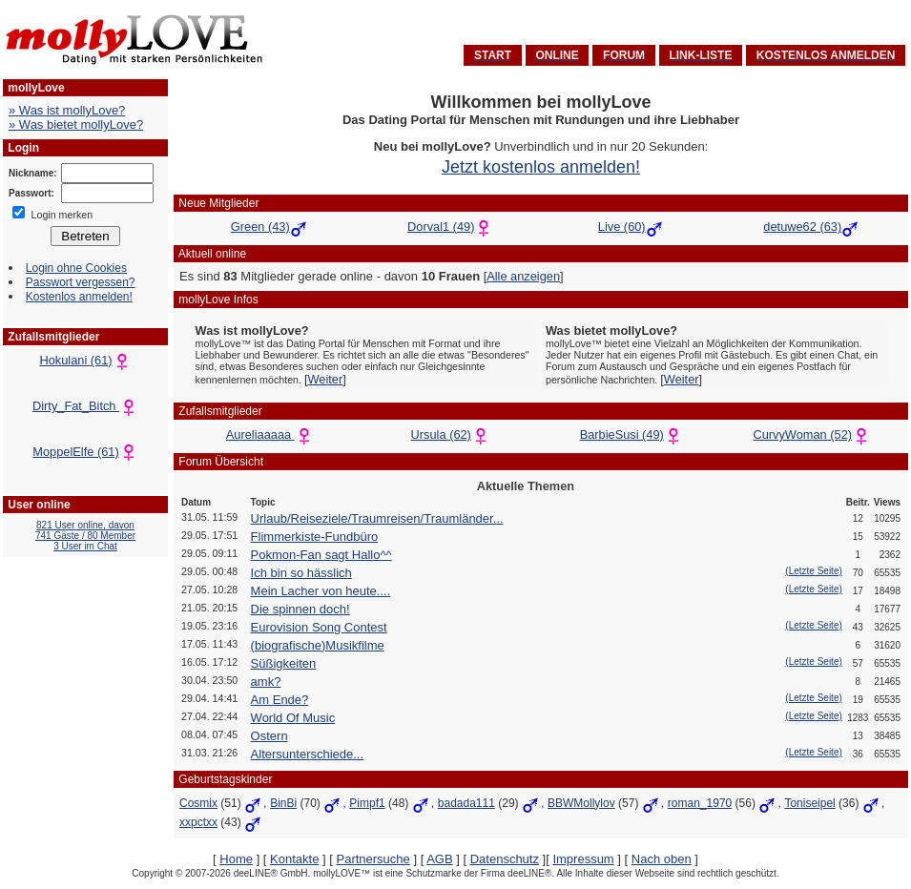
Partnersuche (372, 859)
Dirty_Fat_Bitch (85, 406)
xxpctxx (198, 822)
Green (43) (260, 226)
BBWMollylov (581, 803)
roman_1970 (700, 803)
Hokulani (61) (85, 360)
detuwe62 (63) (802, 226)
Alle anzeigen (523, 276)
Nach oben (661, 859)
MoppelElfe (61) (84, 451)
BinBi (283, 803)
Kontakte (294, 859)
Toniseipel (809, 803)
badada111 (466, 803)
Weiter (324, 379)
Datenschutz (504, 859)
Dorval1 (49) (440, 226)
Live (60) (622, 226)
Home (236, 859)
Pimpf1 (366, 803)
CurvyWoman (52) (812, 434)
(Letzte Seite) (813, 571)
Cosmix (198, 803)
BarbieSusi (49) (631, 434)
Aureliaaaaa (270, 434)
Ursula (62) (450, 434)
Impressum (582, 859)
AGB (439, 859)
